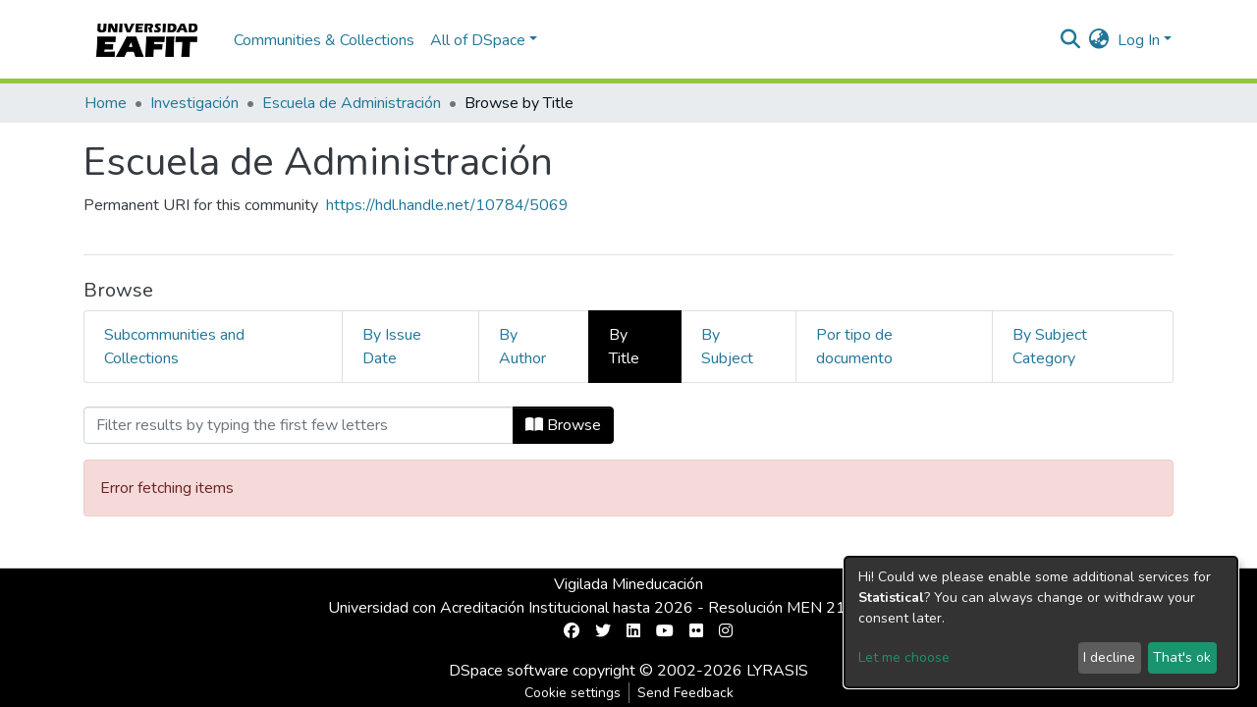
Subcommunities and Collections (174, 346)
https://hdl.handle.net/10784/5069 (447, 205)
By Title (624, 346)
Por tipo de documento (854, 346)
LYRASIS (777, 670)
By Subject (727, 346)
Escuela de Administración (351, 103)
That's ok (1182, 657)
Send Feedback (685, 692)
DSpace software (509, 670)
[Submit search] (1071, 40)
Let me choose (904, 657)
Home (105, 103)
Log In (1139, 40)
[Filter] (298, 425)
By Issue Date (391, 346)
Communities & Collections (324, 40)
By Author (522, 346)
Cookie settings (572, 692)
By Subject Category (1049, 346)
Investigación (194, 103)
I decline (1109, 657)
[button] (1099, 40)
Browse (563, 425)
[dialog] (1041, 622)
